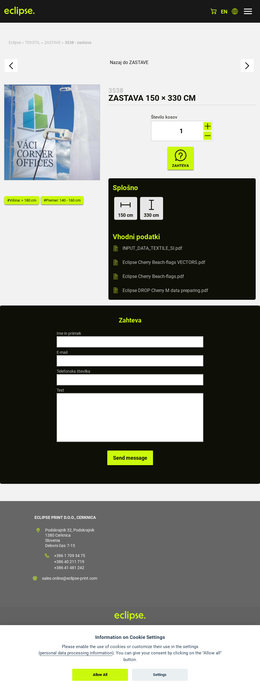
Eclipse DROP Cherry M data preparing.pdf (165, 290)
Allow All (100, 674)
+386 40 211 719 (69, 561)
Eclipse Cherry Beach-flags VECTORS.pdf (164, 262)
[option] (52, 132)
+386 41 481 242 (69, 567)
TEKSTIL (32, 42)
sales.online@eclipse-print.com (69, 578)
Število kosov (164, 117)
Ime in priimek (69, 333)
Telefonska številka (73, 371)
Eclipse (15, 42)
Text (60, 390)
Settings (160, 674)
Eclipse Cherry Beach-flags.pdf (153, 276)
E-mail (62, 352)
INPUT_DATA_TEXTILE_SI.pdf (152, 248)
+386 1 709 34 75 (69, 555)
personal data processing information (76, 653)
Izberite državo (235, 11)
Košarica (214, 11)
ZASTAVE (52, 42)
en (224, 12)
